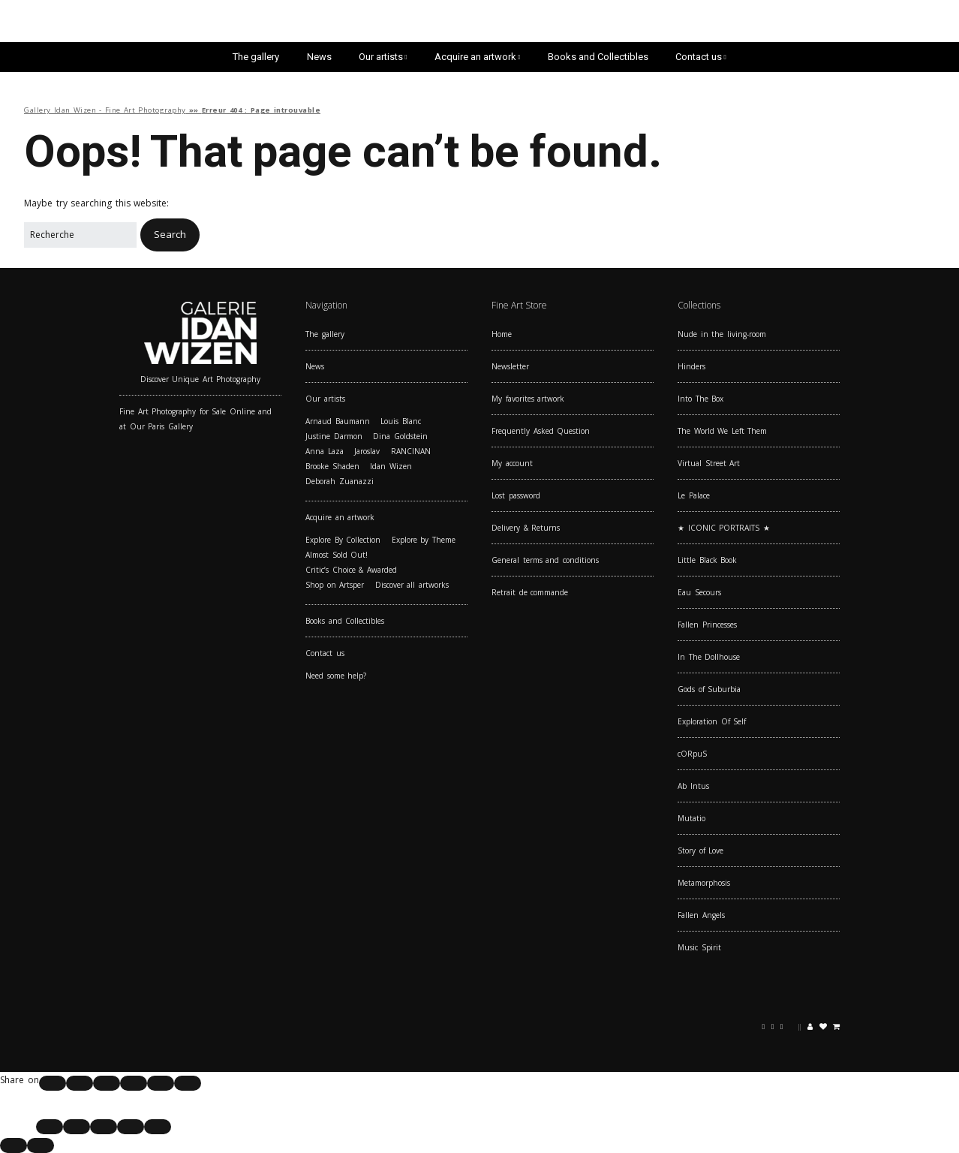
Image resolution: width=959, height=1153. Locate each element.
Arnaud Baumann (337, 421)
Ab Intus (693, 786)
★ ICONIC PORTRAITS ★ (724, 527)
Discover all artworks (412, 585)
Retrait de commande (530, 592)
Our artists (381, 56)
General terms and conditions (545, 560)
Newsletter (510, 366)
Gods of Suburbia (709, 689)
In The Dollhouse (709, 657)
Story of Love (700, 850)
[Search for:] (80, 235)
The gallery (256, 56)
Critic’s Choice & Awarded (351, 569)
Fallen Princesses (707, 624)
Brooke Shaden (332, 466)
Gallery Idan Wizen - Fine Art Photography (105, 110)
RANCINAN (411, 451)
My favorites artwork (528, 398)
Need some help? (335, 675)
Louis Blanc (400, 421)
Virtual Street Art (709, 463)
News (319, 56)
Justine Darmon (333, 436)
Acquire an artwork (475, 56)
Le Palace (694, 495)
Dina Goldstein (400, 436)
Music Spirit (699, 947)
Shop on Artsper (334, 585)
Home (502, 334)
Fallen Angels (701, 915)
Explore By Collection (342, 539)
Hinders (691, 366)
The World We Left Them (722, 431)
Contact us (698, 56)
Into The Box (700, 398)
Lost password (516, 495)
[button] (170, 234)
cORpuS (692, 753)
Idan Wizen (391, 466)
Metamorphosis (704, 883)
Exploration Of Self (712, 721)
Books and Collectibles (598, 56)
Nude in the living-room (722, 334)
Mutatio (691, 818)
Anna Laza (324, 451)
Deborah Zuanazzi (339, 481)
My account (512, 463)
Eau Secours (699, 592)
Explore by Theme (423, 539)
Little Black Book (707, 560)
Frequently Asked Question (541, 431)
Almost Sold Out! (336, 554)
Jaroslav (367, 451)
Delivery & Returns (526, 527)
